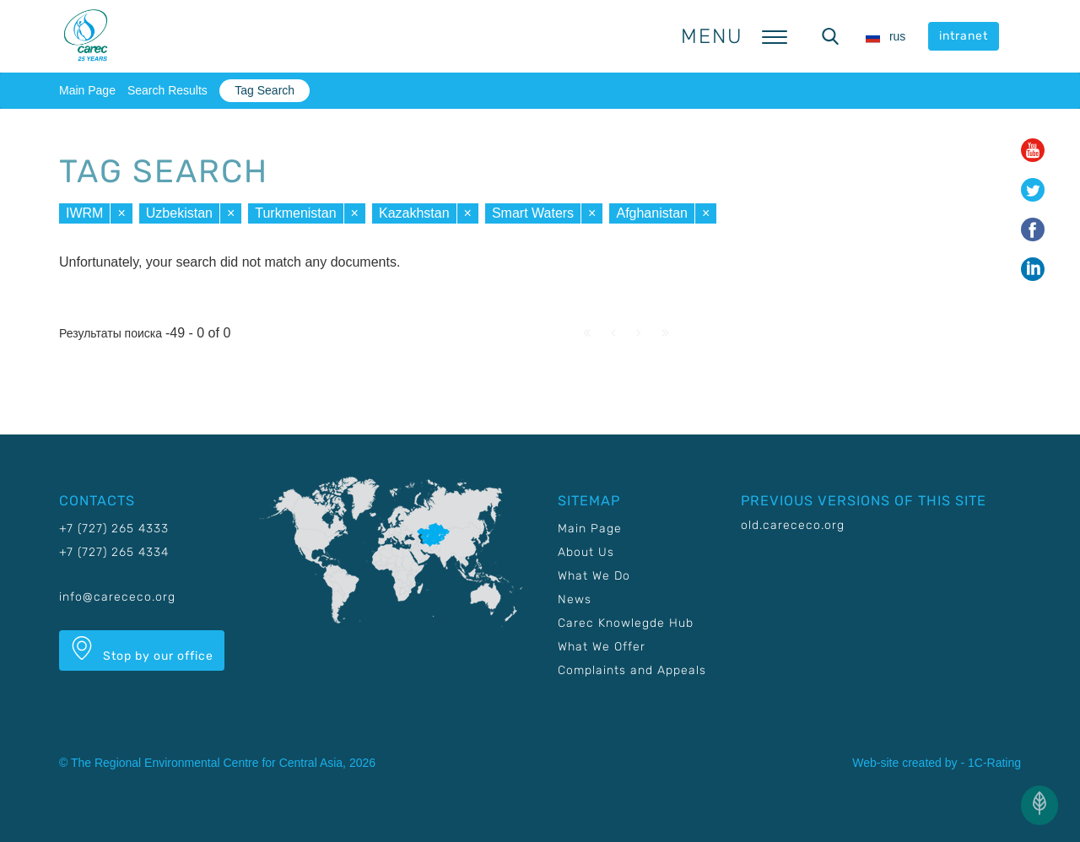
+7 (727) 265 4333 (114, 528)
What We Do (594, 576)
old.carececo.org (793, 525)
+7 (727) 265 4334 (114, 552)
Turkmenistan (295, 213)
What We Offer (601, 647)
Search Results (167, 90)
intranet (963, 36)
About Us (586, 552)
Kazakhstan (414, 213)
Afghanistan (652, 213)
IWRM (84, 213)
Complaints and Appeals (632, 670)
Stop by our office (141, 649)
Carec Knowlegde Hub (626, 623)
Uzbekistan (179, 213)
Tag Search (264, 90)
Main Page (87, 90)
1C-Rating (994, 762)
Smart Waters (533, 213)
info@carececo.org (117, 597)
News (574, 599)
